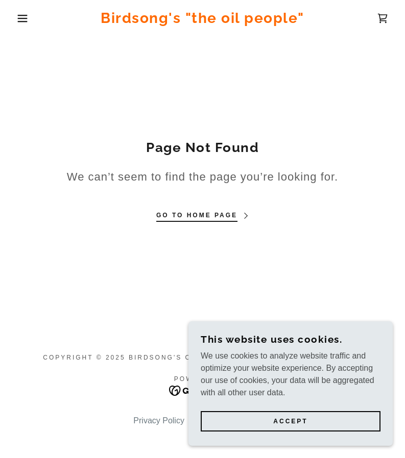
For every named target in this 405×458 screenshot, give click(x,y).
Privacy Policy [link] (158, 420)
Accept (290, 421)
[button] (20, 18)
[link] (202, 20)
